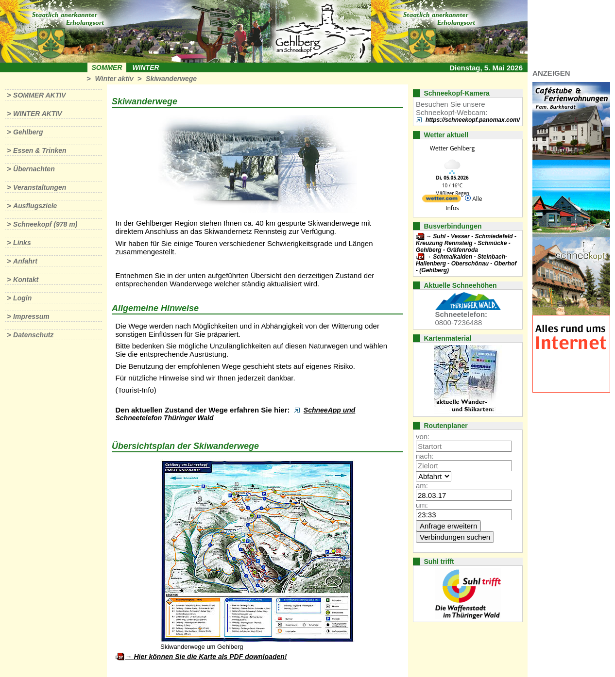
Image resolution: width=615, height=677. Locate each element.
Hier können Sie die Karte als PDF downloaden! (210, 656)
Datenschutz (33, 335)
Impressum (31, 316)
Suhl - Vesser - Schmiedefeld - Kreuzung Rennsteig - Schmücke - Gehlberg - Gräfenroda (466, 243)
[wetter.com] (441, 200)
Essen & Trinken (39, 150)
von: (422, 436)
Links (22, 243)
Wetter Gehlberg (452, 148)
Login (22, 298)
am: (422, 485)
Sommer (107, 67)
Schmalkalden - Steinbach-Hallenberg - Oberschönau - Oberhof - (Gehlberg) (466, 263)
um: (422, 505)
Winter (145, 67)
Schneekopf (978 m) (45, 224)
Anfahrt (25, 261)
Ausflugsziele (35, 206)
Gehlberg (28, 132)
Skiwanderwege (171, 79)
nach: (425, 456)
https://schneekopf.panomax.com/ (473, 119)
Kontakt (25, 279)
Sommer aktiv (39, 95)
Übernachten (34, 169)
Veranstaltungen (39, 187)
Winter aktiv (114, 79)
